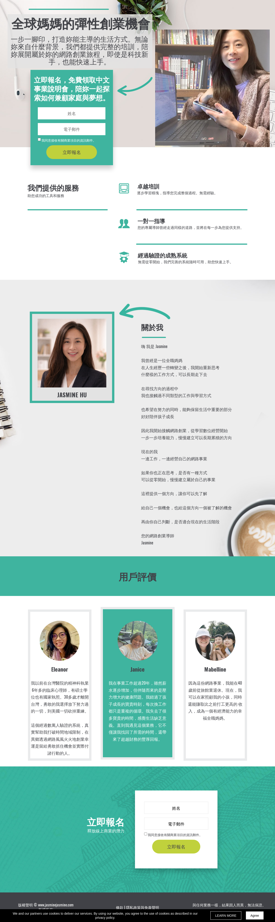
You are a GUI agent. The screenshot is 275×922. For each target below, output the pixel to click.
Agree (254, 915)
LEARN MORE (225, 915)
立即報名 (71, 152)
